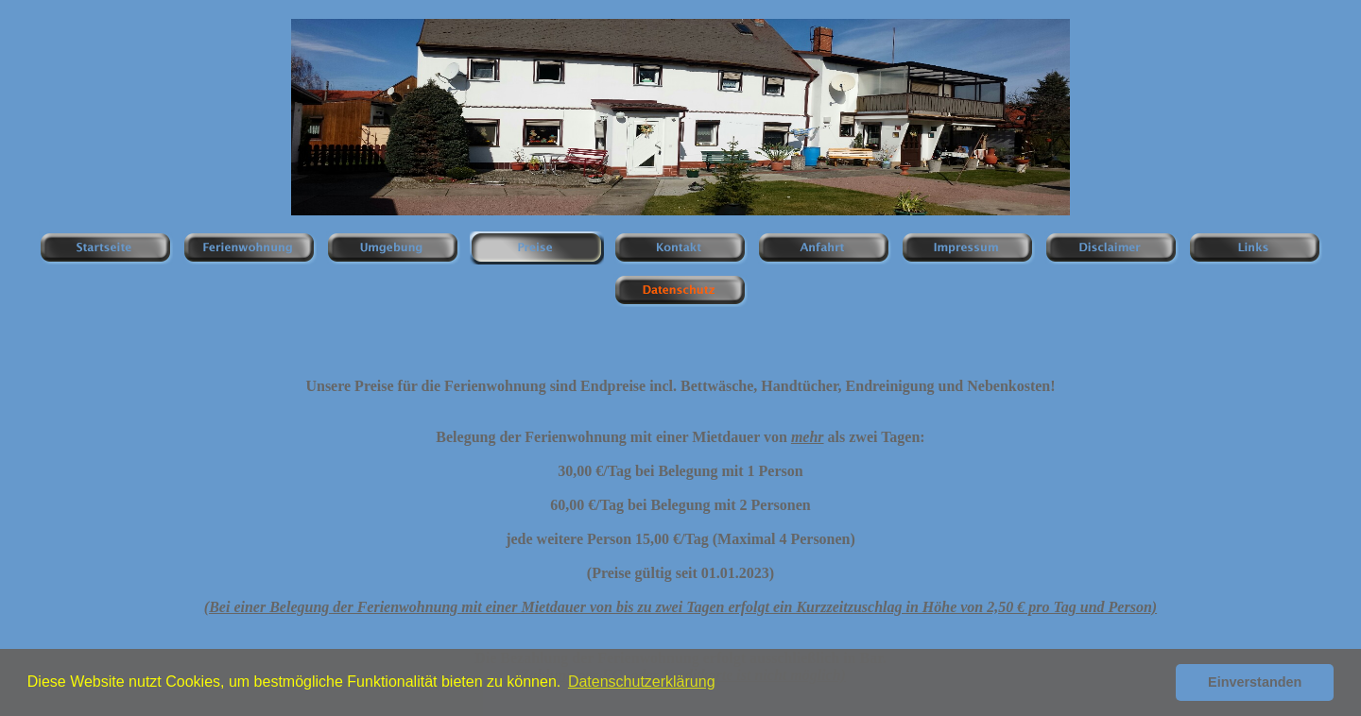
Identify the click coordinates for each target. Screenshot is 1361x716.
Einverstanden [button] (1254, 682)
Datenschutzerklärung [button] (641, 681)
